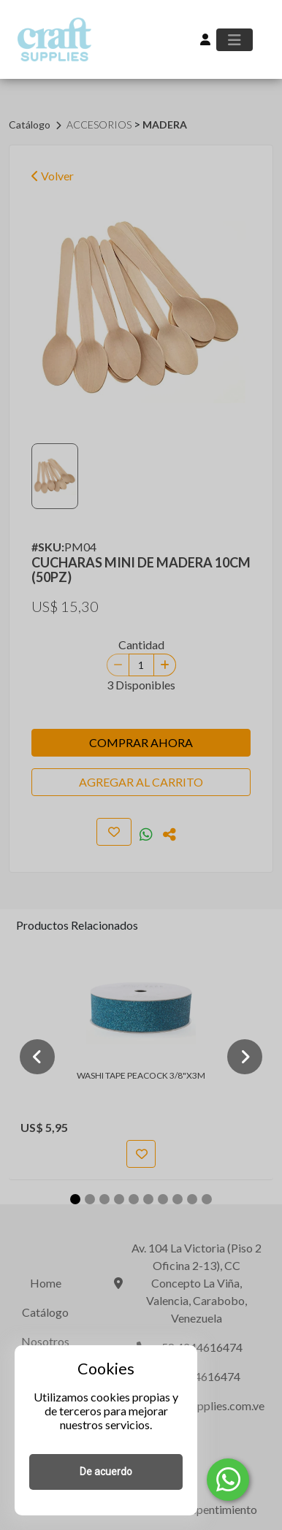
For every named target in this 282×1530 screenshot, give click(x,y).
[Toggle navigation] (234, 39)
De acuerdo (106, 1471)
